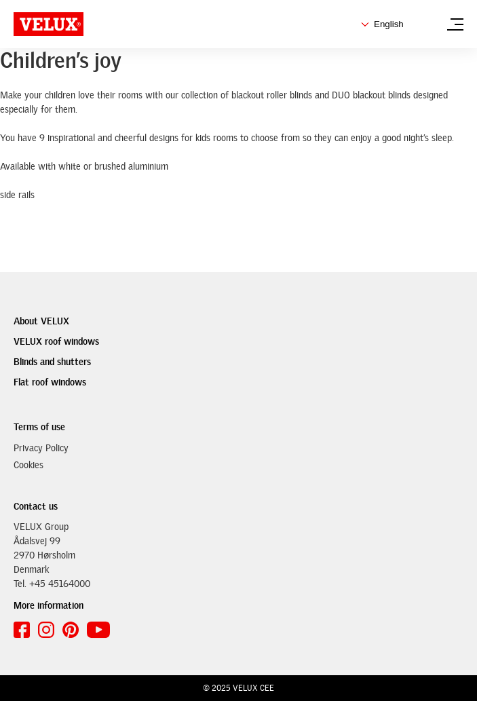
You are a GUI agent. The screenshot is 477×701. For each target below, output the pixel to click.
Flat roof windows (50, 382)
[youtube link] (98, 629)
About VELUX (41, 321)
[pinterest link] (70, 630)
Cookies (28, 464)
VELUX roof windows (56, 341)
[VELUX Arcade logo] (48, 24)
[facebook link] (21, 630)
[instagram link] (46, 630)
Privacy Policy (41, 447)
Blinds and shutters (52, 362)
